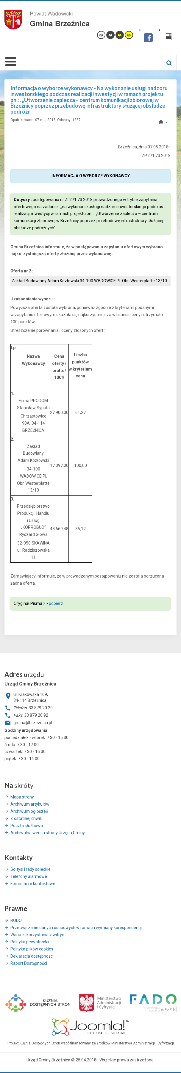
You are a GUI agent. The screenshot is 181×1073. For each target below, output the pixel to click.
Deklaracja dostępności (32, 956)
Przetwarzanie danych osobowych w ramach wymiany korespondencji (76, 927)
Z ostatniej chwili (26, 818)
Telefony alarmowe (28, 876)
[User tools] (163, 122)
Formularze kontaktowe (32, 883)
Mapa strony (22, 797)
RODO (16, 920)
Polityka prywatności (29, 941)
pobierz (56, 603)
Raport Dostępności (28, 963)
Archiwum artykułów (29, 804)
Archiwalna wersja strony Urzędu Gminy (47, 832)
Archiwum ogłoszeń (29, 811)
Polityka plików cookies (31, 949)
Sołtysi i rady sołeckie (30, 869)
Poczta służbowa (26, 825)
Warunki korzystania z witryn (37, 934)
